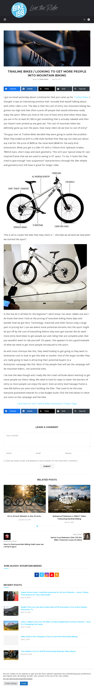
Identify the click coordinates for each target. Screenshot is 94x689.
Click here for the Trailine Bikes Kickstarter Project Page (47, 403)
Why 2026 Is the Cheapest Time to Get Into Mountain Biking (49, 636)
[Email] (64, 89)
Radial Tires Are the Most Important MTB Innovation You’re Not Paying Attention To (54, 608)
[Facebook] (12, 89)
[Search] (84, 19)
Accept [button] (23, 683)
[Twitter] (46, 89)
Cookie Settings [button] (11, 683)
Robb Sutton (44, 79)
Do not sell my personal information (17, 678)
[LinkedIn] (29, 89)
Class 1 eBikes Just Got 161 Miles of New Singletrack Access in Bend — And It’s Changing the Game (55, 623)
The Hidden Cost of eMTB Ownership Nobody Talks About (48, 651)
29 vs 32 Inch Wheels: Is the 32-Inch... (24, 516)
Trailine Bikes (81, 97)
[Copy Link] (81, 89)
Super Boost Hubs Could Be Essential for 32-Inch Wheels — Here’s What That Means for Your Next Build (54, 593)
